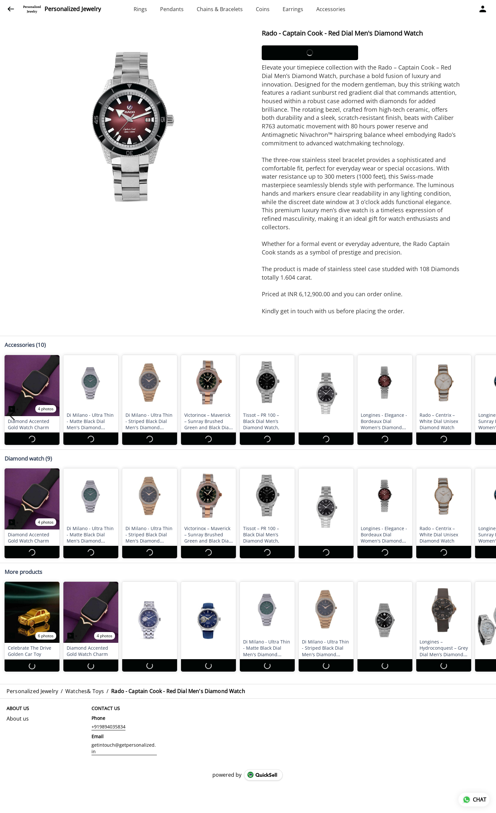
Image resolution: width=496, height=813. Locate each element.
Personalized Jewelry (72, 9)
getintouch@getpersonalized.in (123, 748)
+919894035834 (108, 727)
